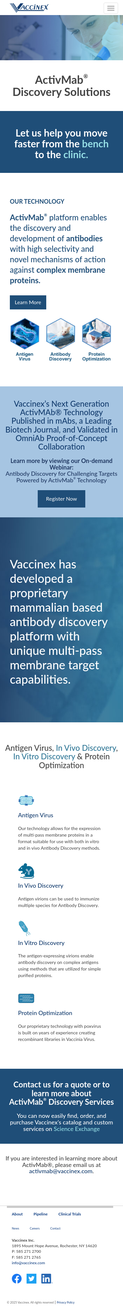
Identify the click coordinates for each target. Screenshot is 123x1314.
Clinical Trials (69, 1214)
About (17, 1214)
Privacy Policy (65, 1302)
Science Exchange (77, 1128)
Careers (35, 1228)
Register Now (61, 498)
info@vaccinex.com (28, 1262)
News (15, 1228)
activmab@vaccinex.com (60, 1171)
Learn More (28, 302)
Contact (55, 1228)
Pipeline (40, 1214)
